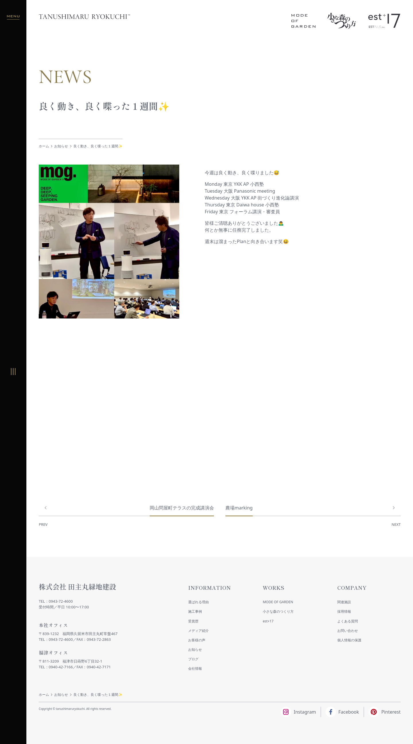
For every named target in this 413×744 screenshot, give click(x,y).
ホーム (44, 146)
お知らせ (61, 146)
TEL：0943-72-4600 (56, 601)
